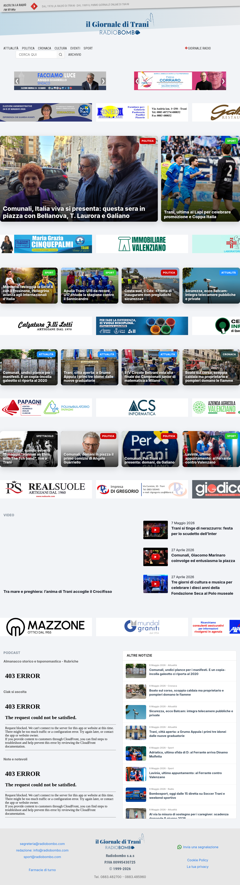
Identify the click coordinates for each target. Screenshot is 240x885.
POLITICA (28, 48)
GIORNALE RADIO (199, 48)
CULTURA (61, 48)
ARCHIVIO (74, 55)
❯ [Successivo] (103, 81)
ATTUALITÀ (10, 48)
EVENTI (75, 48)
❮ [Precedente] (17, 81)
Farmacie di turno (42, 870)
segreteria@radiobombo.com (42, 844)
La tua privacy (198, 867)
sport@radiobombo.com (42, 857)
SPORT (88, 48)
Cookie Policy (197, 860)
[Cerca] (61, 54)
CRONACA (44, 48)
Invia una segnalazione (200, 847)
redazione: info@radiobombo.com (42, 850)
